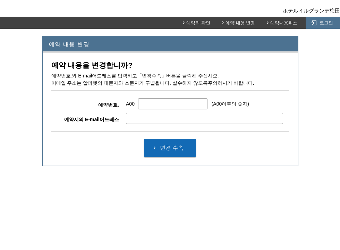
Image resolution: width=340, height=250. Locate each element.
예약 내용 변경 (240, 22)
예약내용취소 (283, 22)
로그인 (326, 22)
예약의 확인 (198, 22)
